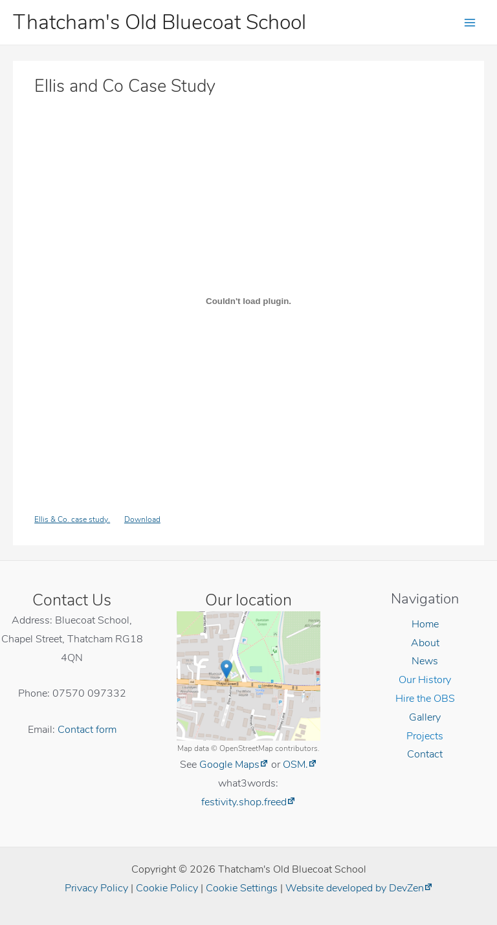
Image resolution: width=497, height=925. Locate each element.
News (425, 661)
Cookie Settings (242, 888)
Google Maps (229, 764)
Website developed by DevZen (354, 888)
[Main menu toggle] (470, 22)
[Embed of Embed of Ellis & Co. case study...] (248, 301)
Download (142, 519)
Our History (425, 679)
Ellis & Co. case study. (72, 519)
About (425, 642)
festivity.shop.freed (244, 802)
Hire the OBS (425, 698)
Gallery (425, 717)
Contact (425, 754)
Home (425, 624)
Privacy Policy (96, 888)
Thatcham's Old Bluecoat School (159, 22)
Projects (424, 736)
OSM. (295, 764)
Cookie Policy (167, 888)
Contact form (87, 729)
